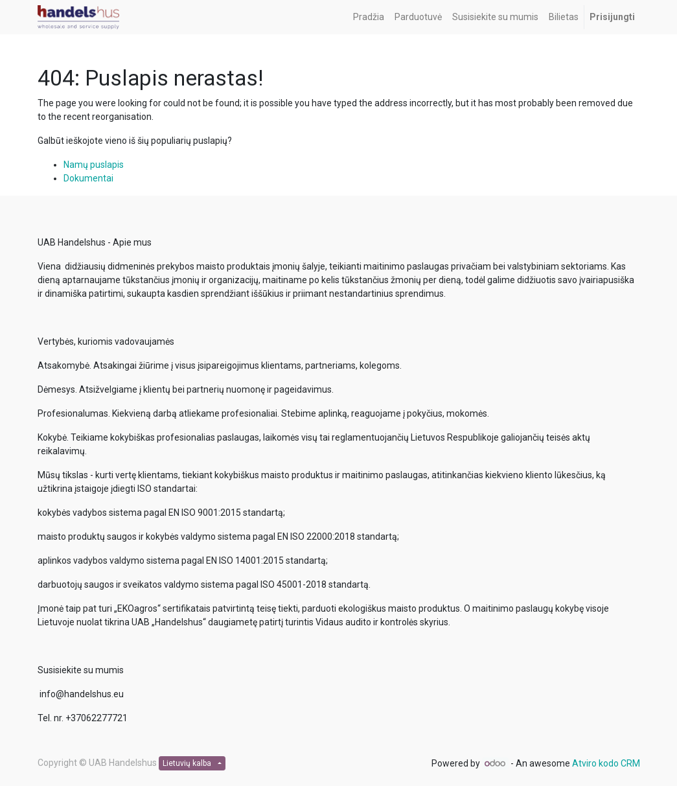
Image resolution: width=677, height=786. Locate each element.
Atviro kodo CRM (606, 763)
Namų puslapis (93, 164)
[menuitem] (368, 17)
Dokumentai (88, 178)
